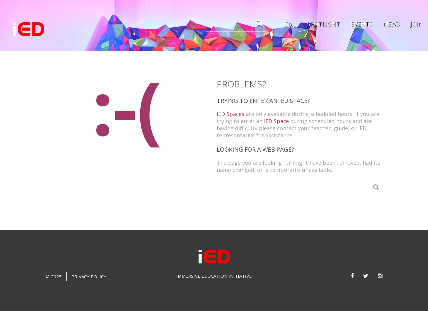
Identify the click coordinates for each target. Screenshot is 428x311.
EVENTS (361, 24)
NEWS (391, 24)
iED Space (276, 121)
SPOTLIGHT (323, 24)
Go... (290, 24)
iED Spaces (230, 113)
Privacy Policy (88, 276)
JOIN (416, 24)
